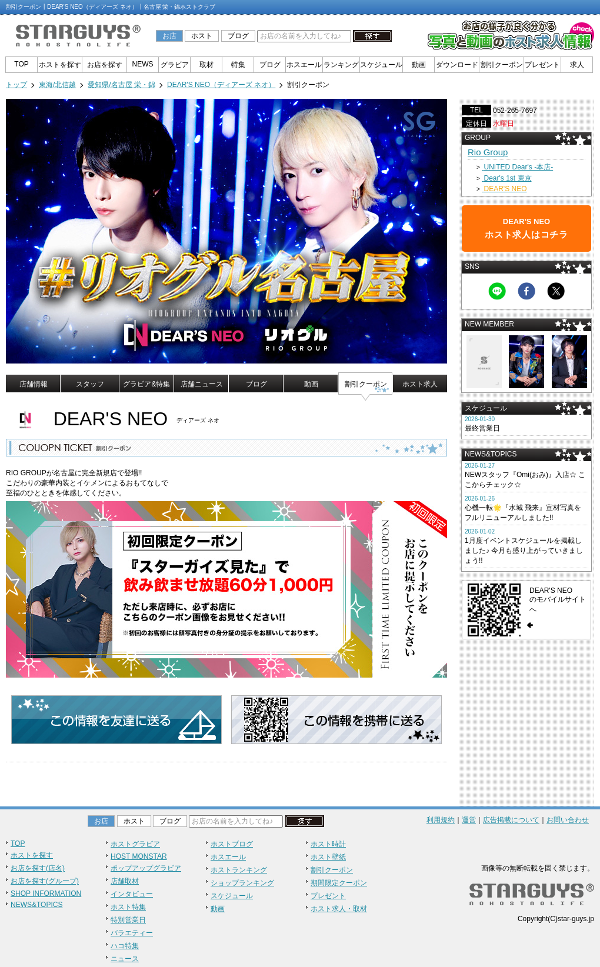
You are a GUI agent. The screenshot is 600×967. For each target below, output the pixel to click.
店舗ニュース (202, 384)
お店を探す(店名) (38, 868)
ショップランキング (242, 883)
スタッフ (90, 384)
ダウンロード (457, 65)
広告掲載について (511, 820)
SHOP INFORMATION (46, 893)
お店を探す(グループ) (45, 881)
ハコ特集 (125, 946)
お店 (169, 36)
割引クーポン (502, 65)
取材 (206, 65)
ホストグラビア (135, 844)
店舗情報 (33, 384)
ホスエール (304, 65)
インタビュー (132, 894)
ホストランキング (239, 870)
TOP (21, 64)
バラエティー (132, 933)
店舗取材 (125, 881)
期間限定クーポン (339, 883)
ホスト (201, 36)
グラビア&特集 (146, 384)
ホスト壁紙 (328, 857)
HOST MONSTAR (139, 856)
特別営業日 (128, 920)
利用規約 (440, 820)
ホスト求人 (420, 384)
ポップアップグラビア (146, 868)
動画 (419, 65)
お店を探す (104, 65)
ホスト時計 (328, 844)
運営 (469, 820)
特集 (238, 65)
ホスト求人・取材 (339, 909)
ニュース (125, 959)
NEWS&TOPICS (36, 905)
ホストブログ (232, 844)
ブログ (238, 36)
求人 (577, 65)
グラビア (175, 65)
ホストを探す (60, 65)
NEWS (143, 64)
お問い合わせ (567, 820)
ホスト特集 (128, 907)
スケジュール (381, 65)
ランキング (341, 65)
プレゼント (542, 65)
